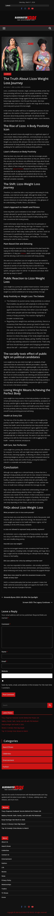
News (3, 876)
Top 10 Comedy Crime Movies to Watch (15, 731)
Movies (4, 872)
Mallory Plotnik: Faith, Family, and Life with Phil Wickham (20, 721)
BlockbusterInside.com (36, 795)
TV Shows (5, 893)
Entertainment (8, 760)
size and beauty (18, 169)
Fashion (6, 766)
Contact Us (5, 855)
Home (4, 897)
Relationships (6, 884)
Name (5, 652)
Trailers (4, 889)
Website (5, 671)
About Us (5, 842)
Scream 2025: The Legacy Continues (37, 602)
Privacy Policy (6, 880)
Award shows (6, 846)
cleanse (23, 253)
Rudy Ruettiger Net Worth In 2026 (13, 724)
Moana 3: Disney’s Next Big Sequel (13, 728)
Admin (19, 87)
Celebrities (7, 74)
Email (4, 661)
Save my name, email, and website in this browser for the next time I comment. (27, 686)
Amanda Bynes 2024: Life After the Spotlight (20, 597)
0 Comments (25, 87)
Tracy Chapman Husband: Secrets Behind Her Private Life (20, 718)
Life (3, 867)
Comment (6, 624)
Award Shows (8, 747)
